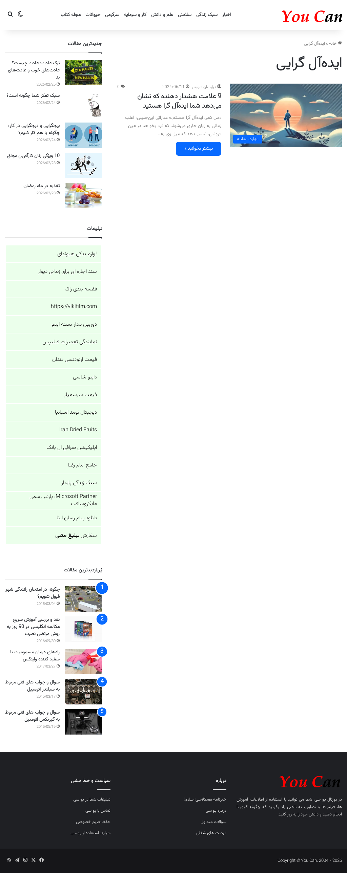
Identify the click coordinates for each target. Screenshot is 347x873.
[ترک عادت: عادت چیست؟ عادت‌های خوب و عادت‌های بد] (83, 72)
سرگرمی (112, 15)
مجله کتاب (71, 15)
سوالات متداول (213, 822)
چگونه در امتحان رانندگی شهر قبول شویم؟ (32, 593)
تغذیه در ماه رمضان (41, 186)
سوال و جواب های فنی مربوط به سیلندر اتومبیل (32, 686)
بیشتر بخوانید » (198, 148)
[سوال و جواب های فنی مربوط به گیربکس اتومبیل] (83, 722)
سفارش (76, 535)
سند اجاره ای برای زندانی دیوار (67, 271)
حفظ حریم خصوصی (93, 822)
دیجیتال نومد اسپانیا (76, 412)
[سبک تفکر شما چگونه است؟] (83, 105)
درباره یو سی (216, 810)
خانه (335, 43)
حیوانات (92, 15)
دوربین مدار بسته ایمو (74, 324)
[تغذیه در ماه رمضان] (83, 195)
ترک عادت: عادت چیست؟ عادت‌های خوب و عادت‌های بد (34, 70)
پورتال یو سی (325, 799)
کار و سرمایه (135, 15)
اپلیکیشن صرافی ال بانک (71, 447)
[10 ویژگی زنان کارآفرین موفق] (83, 165)
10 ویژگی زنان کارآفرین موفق (33, 156)
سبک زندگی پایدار (79, 482)
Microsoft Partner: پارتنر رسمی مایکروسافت (63, 500)
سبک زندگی (207, 15)
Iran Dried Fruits (78, 430)
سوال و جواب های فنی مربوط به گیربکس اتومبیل (32, 716)
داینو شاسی (85, 377)
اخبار (226, 15)
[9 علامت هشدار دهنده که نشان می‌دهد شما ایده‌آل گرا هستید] (286, 115)
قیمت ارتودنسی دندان (74, 359)
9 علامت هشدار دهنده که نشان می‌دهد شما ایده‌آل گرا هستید (179, 101)
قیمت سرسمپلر (80, 394)
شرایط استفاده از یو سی (90, 833)
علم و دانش (162, 15)
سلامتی (184, 15)
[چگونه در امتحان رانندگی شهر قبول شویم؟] (83, 599)
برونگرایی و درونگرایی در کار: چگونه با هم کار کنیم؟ (34, 129)
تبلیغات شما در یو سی (91, 799)
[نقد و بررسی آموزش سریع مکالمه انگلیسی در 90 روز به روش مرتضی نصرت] (83, 629)
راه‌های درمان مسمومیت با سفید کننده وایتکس (35, 656)
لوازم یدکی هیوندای (77, 254)
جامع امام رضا (82, 465)
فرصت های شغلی (211, 833)
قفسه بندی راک (81, 289)
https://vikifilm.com (74, 306)
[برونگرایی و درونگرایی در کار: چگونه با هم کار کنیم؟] (83, 135)
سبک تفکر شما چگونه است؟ (33, 96)
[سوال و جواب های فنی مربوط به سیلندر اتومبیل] (83, 691)
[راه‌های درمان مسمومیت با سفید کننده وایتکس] (83, 661)
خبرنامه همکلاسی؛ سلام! (205, 799)
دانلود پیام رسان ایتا (77, 518)
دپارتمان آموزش (204, 87)
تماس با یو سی (97, 810)
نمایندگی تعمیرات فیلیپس (69, 342)
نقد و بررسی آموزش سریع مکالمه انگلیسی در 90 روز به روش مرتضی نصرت (33, 627)
